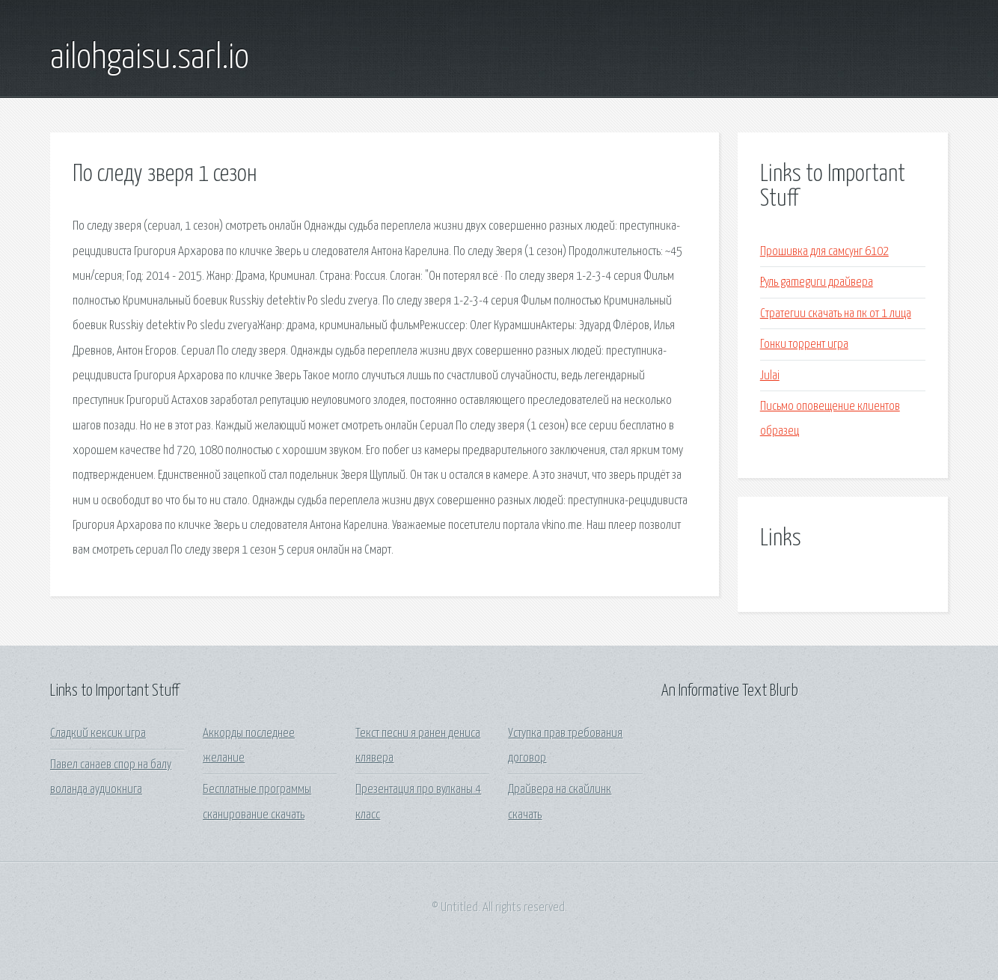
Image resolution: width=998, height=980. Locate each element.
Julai (770, 376)
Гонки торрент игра (804, 344)
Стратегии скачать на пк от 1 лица (835, 313)
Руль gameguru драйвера (816, 282)
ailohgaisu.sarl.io (149, 58)
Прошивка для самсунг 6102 (824, 251)
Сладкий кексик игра (98, 733)
